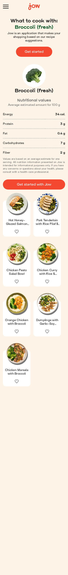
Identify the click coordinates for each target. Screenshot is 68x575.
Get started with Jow (34, 184)
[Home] (34, 6)
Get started (34, 52)
